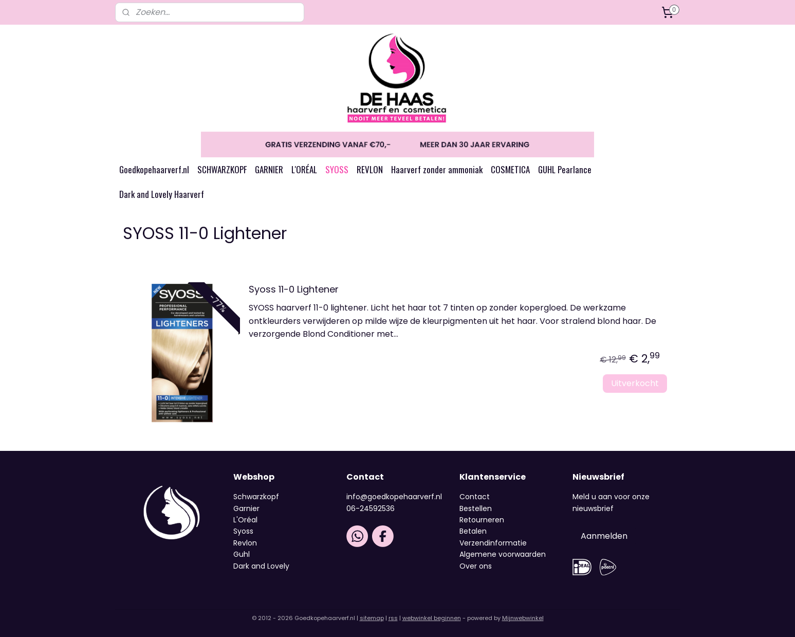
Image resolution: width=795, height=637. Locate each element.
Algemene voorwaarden (502, 554)
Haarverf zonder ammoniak (437, 169)
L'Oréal (245, 520)
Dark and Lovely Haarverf (161, 194)
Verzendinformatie (493, 543)
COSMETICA (510, 169)
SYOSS (336, 169)
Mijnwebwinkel (523, 618)
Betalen (473, 531)
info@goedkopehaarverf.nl (394, 497)
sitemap (372, 618)
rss (393, 618)
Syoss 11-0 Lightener (294, 290)
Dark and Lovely (261, 566)
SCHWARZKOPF (222, 169)
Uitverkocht (635, 383)
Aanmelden (604, 536)
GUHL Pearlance (564, 169)
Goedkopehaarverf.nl (154, 169)
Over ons (476, 566)
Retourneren (481, 520)
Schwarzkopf (256, 497)
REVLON (370, 169)
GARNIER (269, 169)
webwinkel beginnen (431, 618)
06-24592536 (370, 508)
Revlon (245, 543)
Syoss (243, 531)
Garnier (246, 508)
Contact (474, 497)
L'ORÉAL (304, 169)
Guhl (241, 554)
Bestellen (475, 508)
